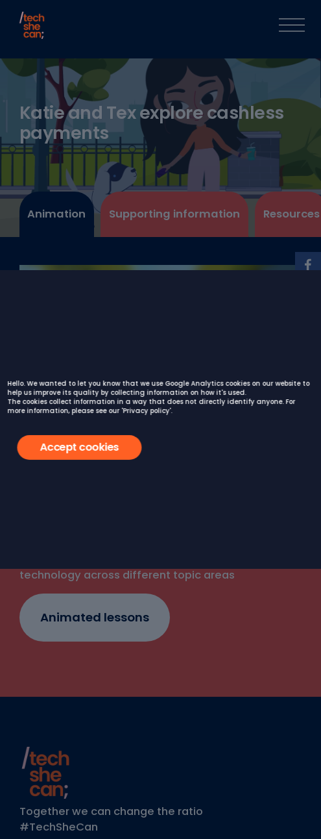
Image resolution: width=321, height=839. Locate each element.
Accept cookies (79, 447)
